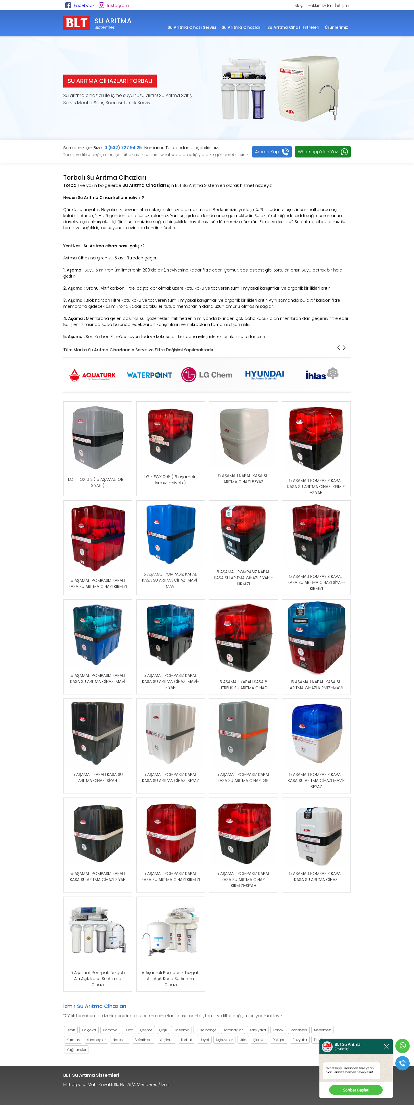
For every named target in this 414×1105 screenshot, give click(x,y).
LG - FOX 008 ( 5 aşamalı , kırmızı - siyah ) (170, 480)
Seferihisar (144, 1039)
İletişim (342, 5)
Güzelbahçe (206, 1030)
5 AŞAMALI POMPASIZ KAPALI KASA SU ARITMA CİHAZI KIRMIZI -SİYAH (316, 486)
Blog (299, 5)
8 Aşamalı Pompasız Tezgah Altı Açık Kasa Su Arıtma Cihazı (171, 979)
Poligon (279, 1039)
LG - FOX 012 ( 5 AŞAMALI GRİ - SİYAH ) (97, 482)
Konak (278, 1030)
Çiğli (163, 1030)
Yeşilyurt (167, 1039)
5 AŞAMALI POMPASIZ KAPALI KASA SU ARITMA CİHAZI (316, 876)
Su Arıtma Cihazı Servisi (192, 27)
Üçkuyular (224, 1039)
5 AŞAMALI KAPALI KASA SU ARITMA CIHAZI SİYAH (97, 777)
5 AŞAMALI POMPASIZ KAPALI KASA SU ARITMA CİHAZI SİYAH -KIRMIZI (243, 578)
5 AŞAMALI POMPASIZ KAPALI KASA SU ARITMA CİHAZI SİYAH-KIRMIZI (316, 582)
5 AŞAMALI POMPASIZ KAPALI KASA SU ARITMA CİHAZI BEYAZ (170, 777)
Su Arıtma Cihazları (242, 27)
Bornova (110, 1030)
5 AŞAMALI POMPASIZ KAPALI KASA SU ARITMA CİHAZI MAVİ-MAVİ (170, 580)
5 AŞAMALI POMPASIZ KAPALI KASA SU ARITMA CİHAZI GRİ (243, 777)
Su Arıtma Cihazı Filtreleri (293, 27)
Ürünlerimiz (336, 27)
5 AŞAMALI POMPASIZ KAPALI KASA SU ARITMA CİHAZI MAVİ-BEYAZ (316, 780)
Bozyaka (299, 1039)
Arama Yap (267, 152)
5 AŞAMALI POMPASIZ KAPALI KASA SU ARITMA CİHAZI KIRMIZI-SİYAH (243, 879)
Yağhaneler (76, 1049)
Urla (243, 1039)
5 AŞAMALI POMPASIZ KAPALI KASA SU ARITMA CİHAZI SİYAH (98, 876)
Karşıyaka (258, 1030)
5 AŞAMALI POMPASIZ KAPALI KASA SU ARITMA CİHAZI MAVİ (97, 678)
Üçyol (204, 1039)
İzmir (71, 1030)
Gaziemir (181, 1030)
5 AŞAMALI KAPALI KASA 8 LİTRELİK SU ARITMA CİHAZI (243, 685)
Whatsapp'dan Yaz (318, 152)
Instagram (118, 5)
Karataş (73, 1039)
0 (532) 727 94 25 (123, 148)
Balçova (89, 1030)
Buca (128, 1030)
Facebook (84, 5)
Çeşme (146, 1030)
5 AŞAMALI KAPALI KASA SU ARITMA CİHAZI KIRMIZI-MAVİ (316, 685)
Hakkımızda (319, 5)
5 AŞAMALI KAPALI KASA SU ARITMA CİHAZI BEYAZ (243, 479)
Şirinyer (259, 1039)
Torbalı (187, 1039)
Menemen (322, 1030)
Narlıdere (120, 1039)
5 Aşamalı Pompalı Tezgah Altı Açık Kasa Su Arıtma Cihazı (97, 979)
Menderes (298, 1030)
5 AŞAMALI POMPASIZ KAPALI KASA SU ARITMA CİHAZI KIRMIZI (97, 583)
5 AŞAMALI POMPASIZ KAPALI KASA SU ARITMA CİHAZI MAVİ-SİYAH (170, 681)
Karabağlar (233, 1030)
